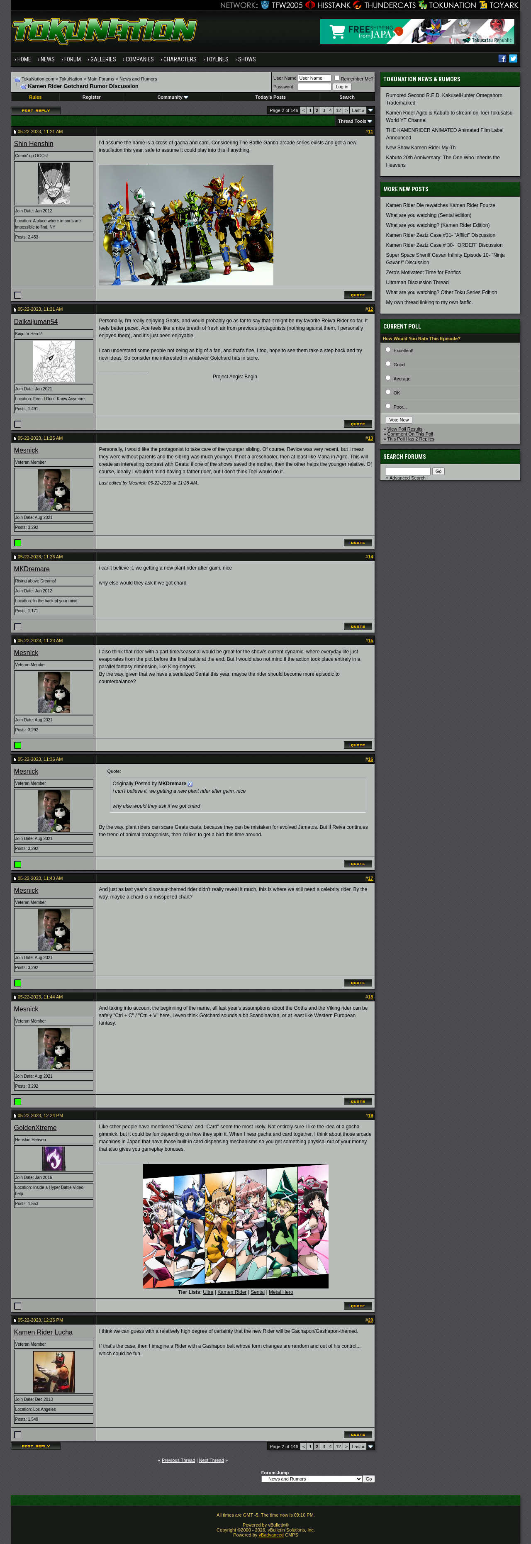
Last (358, 110)
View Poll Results (405, 428)
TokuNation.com (38, 78)
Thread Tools (352, 121)
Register (92, 97)
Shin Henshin (34, 143)
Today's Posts (271, 97)
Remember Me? (354, 78)
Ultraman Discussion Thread (417, 282)
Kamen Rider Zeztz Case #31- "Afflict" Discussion (440, 235)
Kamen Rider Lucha (43, 1332)
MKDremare (32, 568)
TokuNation (70, 78)
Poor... (400, 406)
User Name (285, 77)
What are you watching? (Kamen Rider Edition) (438, 225)
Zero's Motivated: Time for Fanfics (423, 272)
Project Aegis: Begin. (236, 377)
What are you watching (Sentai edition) (428, 215)
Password (283, 86)
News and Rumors (138, 78)
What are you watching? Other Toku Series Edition (441, 292)
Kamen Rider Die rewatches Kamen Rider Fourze (440, 205)
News (48, 59)
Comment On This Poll (410, 433)
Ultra (208, 1292)
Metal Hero (281, 1292)
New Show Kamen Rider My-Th (420, 148)
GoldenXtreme (35, 1127)
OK (397, 392)
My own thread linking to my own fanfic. (429, 302)
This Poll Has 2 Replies (410, 438)
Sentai (258, 1292)
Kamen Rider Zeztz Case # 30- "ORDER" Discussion (444, 245)
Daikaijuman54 (36, 321)
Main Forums (101, 78)
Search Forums (404, 456)
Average (402, 378)
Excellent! (404, 350)
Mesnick (26, 450)
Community (172, 97)
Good (399, 364)
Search (347, 97)
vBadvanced (271, 1534)
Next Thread (211, 1460)
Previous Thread (178, 1460)
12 (338, 110)
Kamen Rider (231, 1292)
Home (24, 59)
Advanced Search (408, 477)
